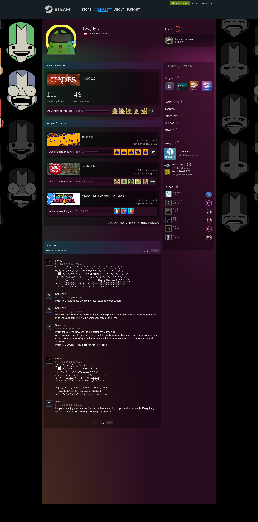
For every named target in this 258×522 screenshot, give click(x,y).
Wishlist (142, 222)
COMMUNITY (103, 9)
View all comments (56, 250)
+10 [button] (152, 151)
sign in (194, 3)
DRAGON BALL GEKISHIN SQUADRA (103, 196)
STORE (86, 9)
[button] (188, 28)
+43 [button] (151, 110)
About (119, 9)
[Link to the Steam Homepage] (60, 12)
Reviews (154, 222)
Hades (89, 78)
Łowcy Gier (185, 151)
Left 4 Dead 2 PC (181, 171)
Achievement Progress (59, 110)
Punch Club (88, 166)
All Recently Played (124, 222)
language (206, 3)
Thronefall (88, 136)
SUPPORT (133, 9)
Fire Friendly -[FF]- (182, 164)
